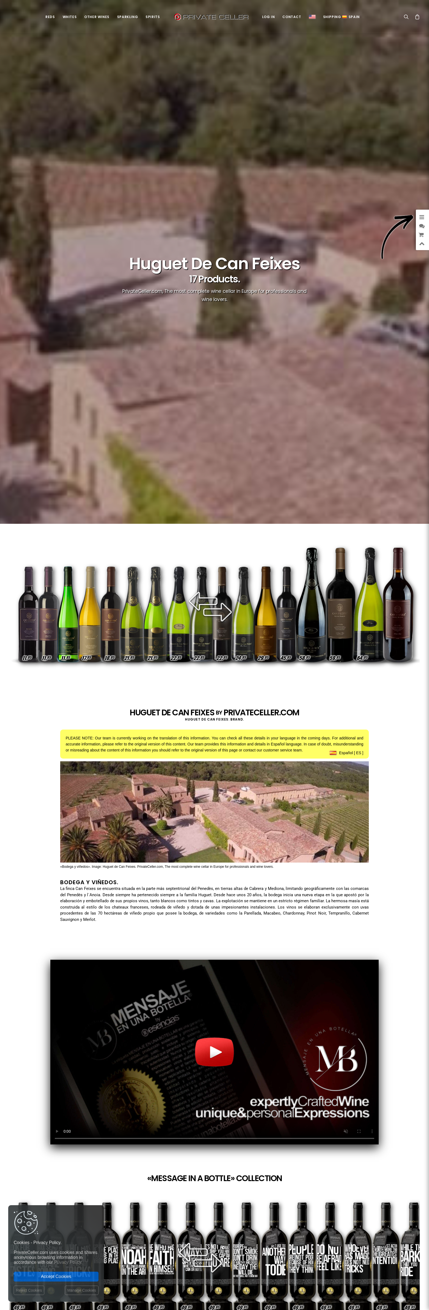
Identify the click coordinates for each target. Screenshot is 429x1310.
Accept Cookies (56, 1276)
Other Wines (96, 17)
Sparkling (127, 17)
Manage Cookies (81, 1290)
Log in (268, 17)
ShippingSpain (341, 17)
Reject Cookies (29, 1290)
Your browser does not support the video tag (214, 1052)
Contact (291, 17)
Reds (50, 17)
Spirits (153, 17)
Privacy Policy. (68, 1262)
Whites (70, 17)
